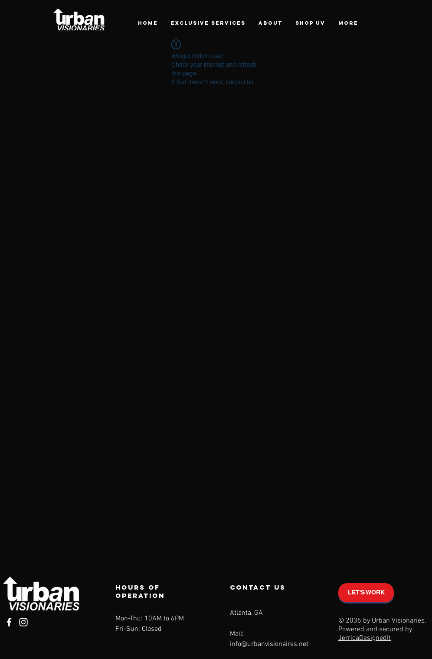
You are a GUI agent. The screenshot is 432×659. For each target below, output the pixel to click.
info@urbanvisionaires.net (269, 644)
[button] (208, 23)
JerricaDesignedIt (364, 638)
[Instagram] (23, 622)
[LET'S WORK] (366, 592)
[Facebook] (9, 622)
